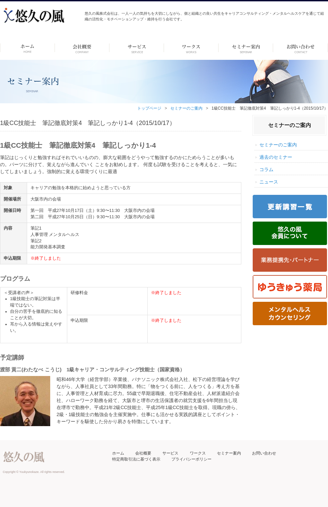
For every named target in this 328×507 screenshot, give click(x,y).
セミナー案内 (229, 453)
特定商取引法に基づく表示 (136, 459)
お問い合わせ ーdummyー (300, 47)
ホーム (27, 47)
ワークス (191, 47)
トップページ (149, 108)
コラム (266, 169)
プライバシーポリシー (191, 459)
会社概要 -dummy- (82, 47)
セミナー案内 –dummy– (246, 47)
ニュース (268, 181)
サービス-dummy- (136, 47)
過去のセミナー (275, 157)
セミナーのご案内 (186, 108)
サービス (170, 453)
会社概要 (143, 453)
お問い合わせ (264, 453)
